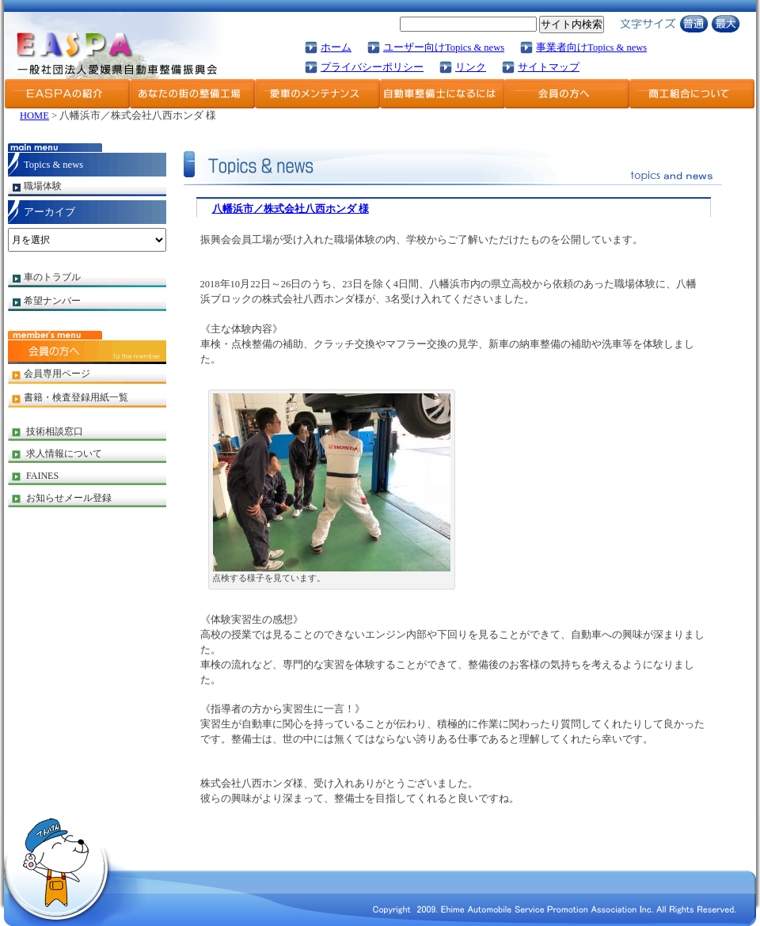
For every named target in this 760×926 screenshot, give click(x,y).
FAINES (42, 475)
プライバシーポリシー (372, 67)
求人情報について (64, 453)
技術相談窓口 (54, 431)
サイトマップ (549, 67)
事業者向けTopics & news (591, 47)
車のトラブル (52, 277)
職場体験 (43, 186)
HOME (34, 115)
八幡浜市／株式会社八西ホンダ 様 (290, 208)
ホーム (336, 47)
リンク (470, 67)
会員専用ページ (57, 373)
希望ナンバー (52, 300)
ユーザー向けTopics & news (443, 47)
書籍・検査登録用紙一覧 (76, 397)
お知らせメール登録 (69, 497)
